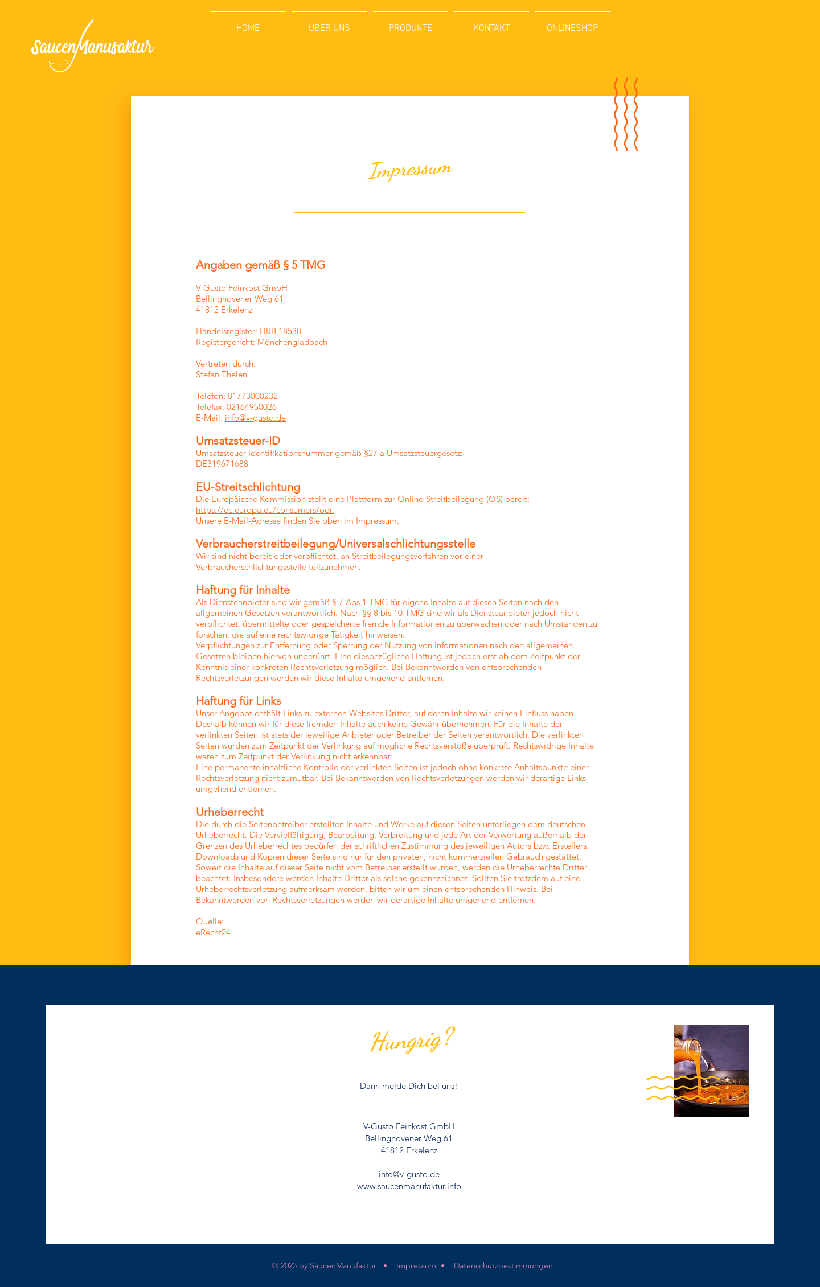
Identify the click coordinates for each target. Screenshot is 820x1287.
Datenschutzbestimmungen (503, 1265)
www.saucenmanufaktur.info (409, 1186)
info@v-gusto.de (255, 417)
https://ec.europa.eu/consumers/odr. (265, 509)
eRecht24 (213, 932)
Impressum (416, 1265)
